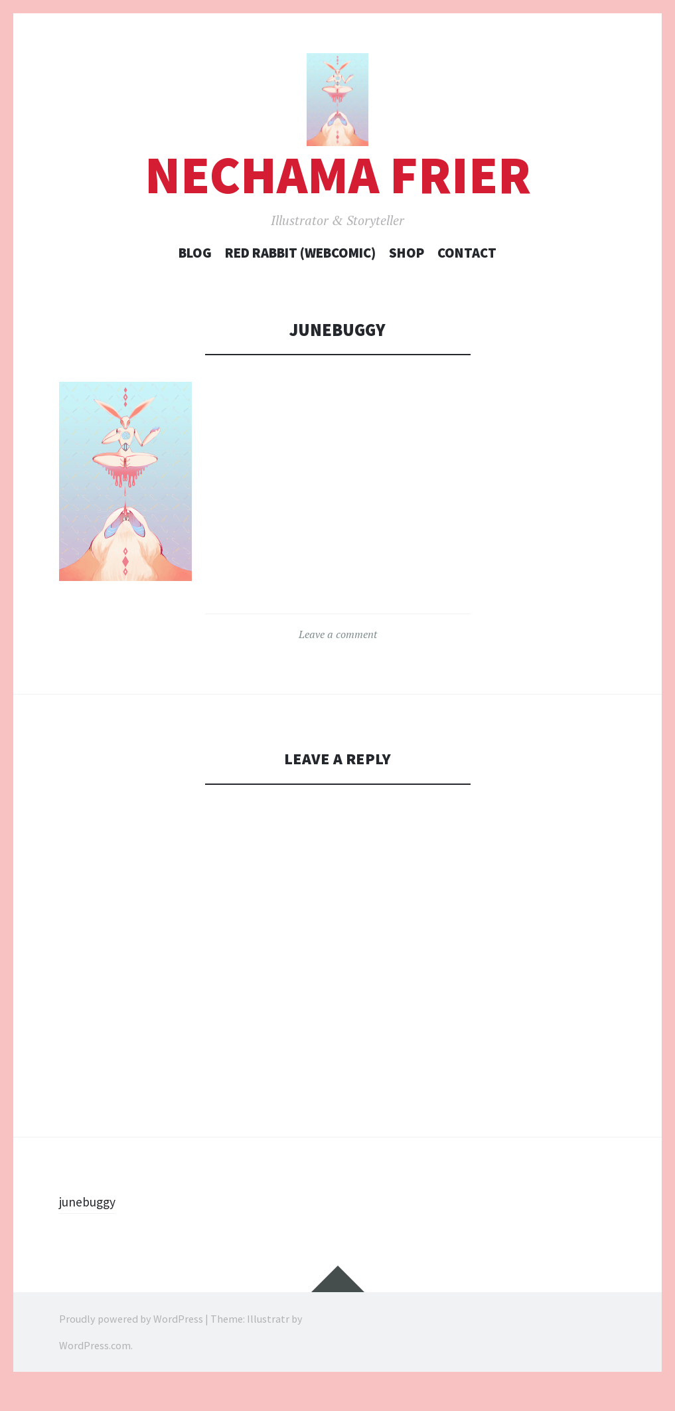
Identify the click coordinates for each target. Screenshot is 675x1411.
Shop (406, 279)
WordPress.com (95, 1371)
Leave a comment (338, 660)
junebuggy (92, 1227)
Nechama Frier (338, 201)
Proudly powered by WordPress (131, 1344)
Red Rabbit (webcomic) (300, 279)
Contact (466, 279)
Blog (195, 279)
